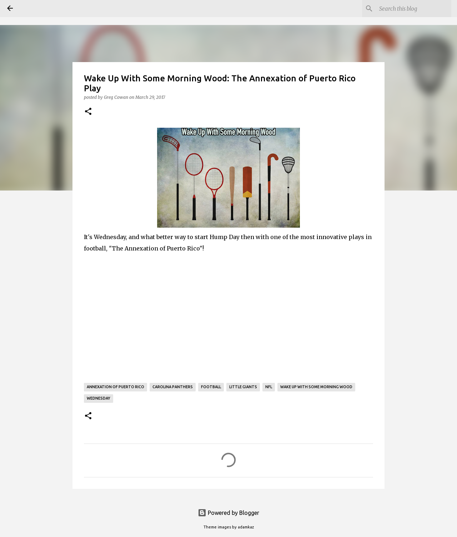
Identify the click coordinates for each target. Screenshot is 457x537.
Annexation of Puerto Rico (115, 387)
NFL (268, 387)
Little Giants (243, 387)
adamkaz (246, 527)
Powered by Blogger (228, 513)
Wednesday (98, 398)
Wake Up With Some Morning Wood (316, 387)
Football (211, 387)
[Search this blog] (413, 8)
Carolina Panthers (172, 387)
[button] (88, 111)
